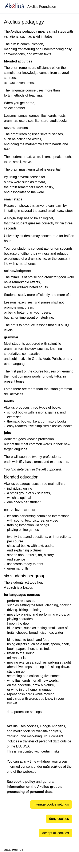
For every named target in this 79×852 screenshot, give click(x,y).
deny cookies (59, 818)
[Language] (71, 7)
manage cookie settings (51, 804)
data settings (13, 849)
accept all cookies (55, 833)
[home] (14, 6)
